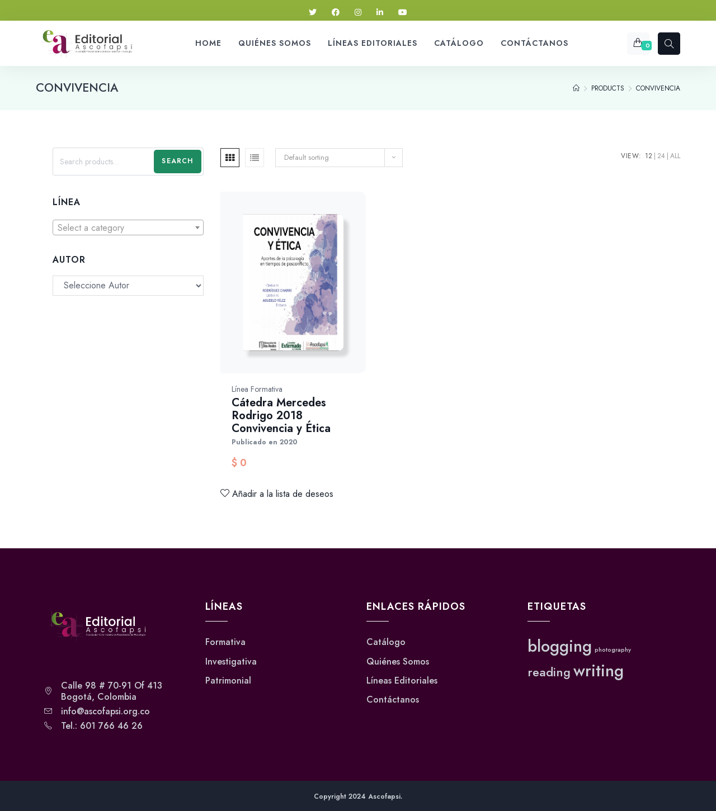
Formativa (225, 642)
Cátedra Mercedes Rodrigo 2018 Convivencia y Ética (281, 415)
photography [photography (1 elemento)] (613, 650)
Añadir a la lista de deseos (276, 493)
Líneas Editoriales (401, 681)
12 (648, 156)
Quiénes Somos (397, 662)
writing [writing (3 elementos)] (598, 670)
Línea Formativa (257, 389)
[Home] (576, 88)
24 (661, 156)
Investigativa (231, 662)
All (675, 156)
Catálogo (386, 642)
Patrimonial (228, 681)
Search (177, 161)
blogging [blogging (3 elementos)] (559, 646)
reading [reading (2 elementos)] (549, 672)
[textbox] (128, 228)
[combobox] (128, 227)
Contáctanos (392, 700)
